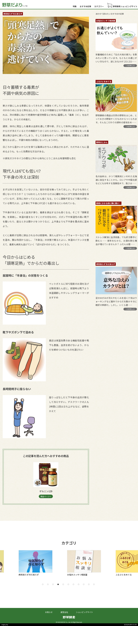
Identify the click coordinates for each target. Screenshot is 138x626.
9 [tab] (83, 584)
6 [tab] (68, 584)
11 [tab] (94, 584)
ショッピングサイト (84, 612)
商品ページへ (46, 496)
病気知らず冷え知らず (12, 13)
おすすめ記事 (85, 6)
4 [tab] (58, 584)
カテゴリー (99, 6)
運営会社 (64, 612)
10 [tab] (88, 584)
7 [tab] (73, 584)
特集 (75, 6)
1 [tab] (42, 584)
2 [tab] (48, 584)
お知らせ (49, 612)
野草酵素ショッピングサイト (122, 5)
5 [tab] (63, 584)
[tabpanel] (41, 564)
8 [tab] (78, 584)
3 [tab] (53, 584)
